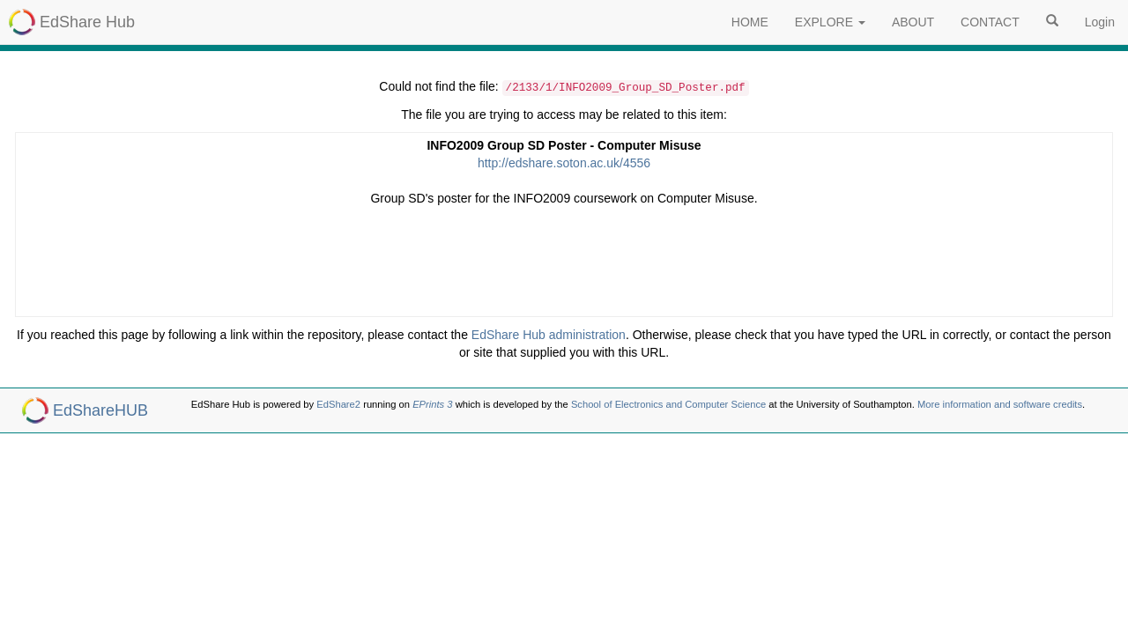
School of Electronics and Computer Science (668, 404)
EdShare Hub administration (548, 335)
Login (1100, 22)
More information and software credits (999, 404)
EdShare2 (338, 404)
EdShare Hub (87, 22)
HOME (749, 22)
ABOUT (913, 22)
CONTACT (990, 22)
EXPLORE (830, 22)
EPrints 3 (432, 404)
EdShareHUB (100, 410)
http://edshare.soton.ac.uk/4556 (564, 163)
